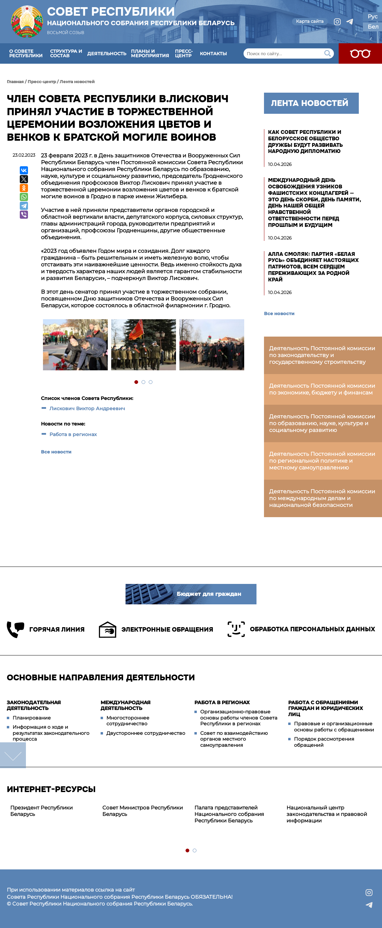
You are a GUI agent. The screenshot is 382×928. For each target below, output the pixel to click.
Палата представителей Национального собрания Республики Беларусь (229, 814)
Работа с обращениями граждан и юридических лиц (325, 708)
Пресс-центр (184, 53)
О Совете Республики (26, 53)
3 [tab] (151, 382)
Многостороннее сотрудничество (127, 721)
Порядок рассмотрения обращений (324, 742)
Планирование (32, 718)
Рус (373, 16)
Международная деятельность (125, 705)
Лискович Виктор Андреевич (87, 408)
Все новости (56, 451)
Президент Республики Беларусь (41, 810)
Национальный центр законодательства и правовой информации (326, 814)
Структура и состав (66, 53)
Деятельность (106, 53)
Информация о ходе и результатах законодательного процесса (51, 733)
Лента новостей (77, 81)
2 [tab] (144, 382)
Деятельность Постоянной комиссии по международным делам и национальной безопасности (322, 498)
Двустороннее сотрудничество (145, 733)
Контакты (213, 53)
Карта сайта (310, 21)
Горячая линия (46, 629)
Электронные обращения (156, 629)
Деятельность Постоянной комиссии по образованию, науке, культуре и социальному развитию (322, 423)
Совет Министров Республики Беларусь (142, 810)
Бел (373, 27)
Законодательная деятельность (34, 705)
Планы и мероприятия (150, 53)
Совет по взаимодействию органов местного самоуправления (234, 739)
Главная (15, 81)
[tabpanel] (75, 345)
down (13, 755)
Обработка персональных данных (301, 629)
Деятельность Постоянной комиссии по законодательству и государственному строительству (322, 355)
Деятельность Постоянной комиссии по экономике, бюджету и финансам (322, 389)
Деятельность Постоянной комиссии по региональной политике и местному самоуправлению (322, 461)
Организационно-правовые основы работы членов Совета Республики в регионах (238, 718)
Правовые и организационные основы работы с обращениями (334, 727)
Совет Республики (141, 16)
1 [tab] (136, 382)
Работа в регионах (73, 434)
